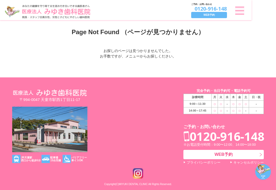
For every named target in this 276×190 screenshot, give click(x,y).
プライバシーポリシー (203, 162)
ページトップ (263, 172)
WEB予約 (233, 14)
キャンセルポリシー (248, 162)
